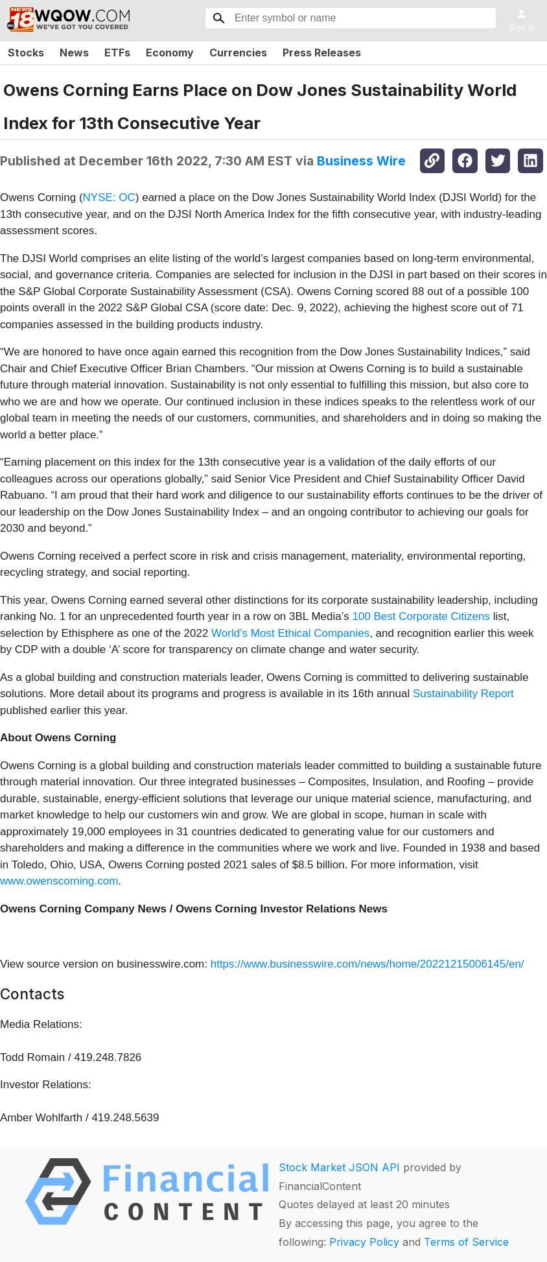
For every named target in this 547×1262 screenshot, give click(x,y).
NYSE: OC (109, 197)
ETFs (117, 52)
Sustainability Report (463, 693)
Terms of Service (466, 1241)
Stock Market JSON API (339, 1167)
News (74, 52)
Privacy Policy (364, 1241)
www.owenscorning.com (59, 881)
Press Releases (322, 52)
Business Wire (361, 161)
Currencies (238, 52)
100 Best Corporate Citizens (421, 616)
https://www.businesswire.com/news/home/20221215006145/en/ (367, 964)
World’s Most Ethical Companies (290, 633)
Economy (170, 52)
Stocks (26, 52)
